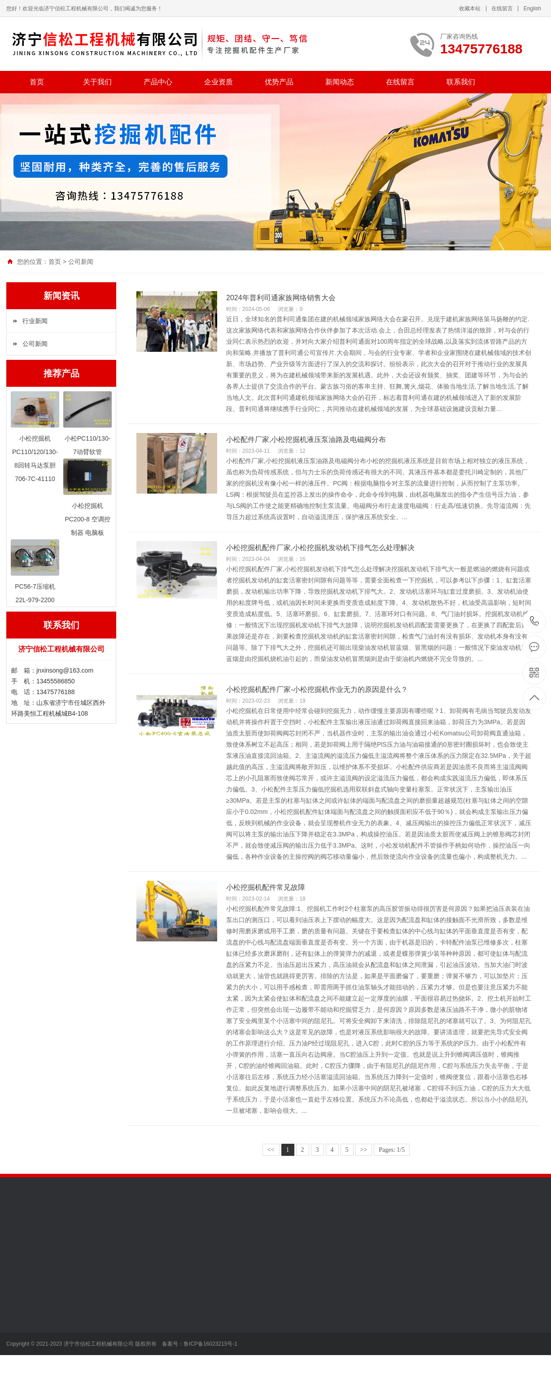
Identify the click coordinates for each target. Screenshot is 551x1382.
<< (271, 1149)
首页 (37, 82)
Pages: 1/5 (392, 1149)
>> (363, 1149)
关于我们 (97, 82)
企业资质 (218, 82)
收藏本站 (470, 8)
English (532, 8)
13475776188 (535, 621)
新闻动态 (339, 82)
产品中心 (158, 82)
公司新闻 (80, 261)
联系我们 (460, 82)
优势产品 (279, 82)
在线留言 (502, 8)
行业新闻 (35, 320)
